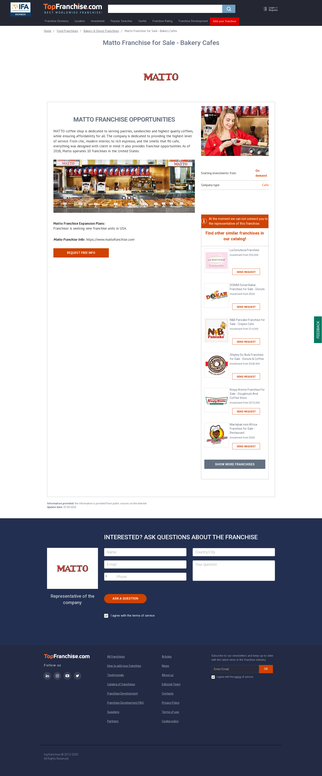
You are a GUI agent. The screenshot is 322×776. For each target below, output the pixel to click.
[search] (166, 10)
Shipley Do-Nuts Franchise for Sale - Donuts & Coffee (247, 359)
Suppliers (113, 712)
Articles (167, 656)
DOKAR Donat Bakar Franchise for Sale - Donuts (247, 289)
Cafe (265, 185)
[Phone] (137, 577)
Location (80, 21)
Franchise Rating (162, 21)
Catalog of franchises (121, 684)
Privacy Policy (170, 702)
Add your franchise (224, 21)
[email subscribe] (235, 669)
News (165, 665)
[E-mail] (145, 564)
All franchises (116, 656)
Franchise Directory (57, 21)
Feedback (318, 330)
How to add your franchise (124, 665)
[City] (234, 552)
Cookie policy (170, 721)
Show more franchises (235, 464)
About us (168, 675)
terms (238, 676)
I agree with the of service (232, 677)
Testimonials (115, 675)
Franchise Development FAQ (125, 702)
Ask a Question (125, 598)
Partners (112, 721)
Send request (246, 272)
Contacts (168, 693)
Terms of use (170, 712)
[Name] (145, 552)
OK (266, 669)
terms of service (143, 615)
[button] (269, 9)
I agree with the (129, 616)
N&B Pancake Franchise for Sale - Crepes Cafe (247, 324)
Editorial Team (171, 684)
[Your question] (234, 570)
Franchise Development (193, 21)
